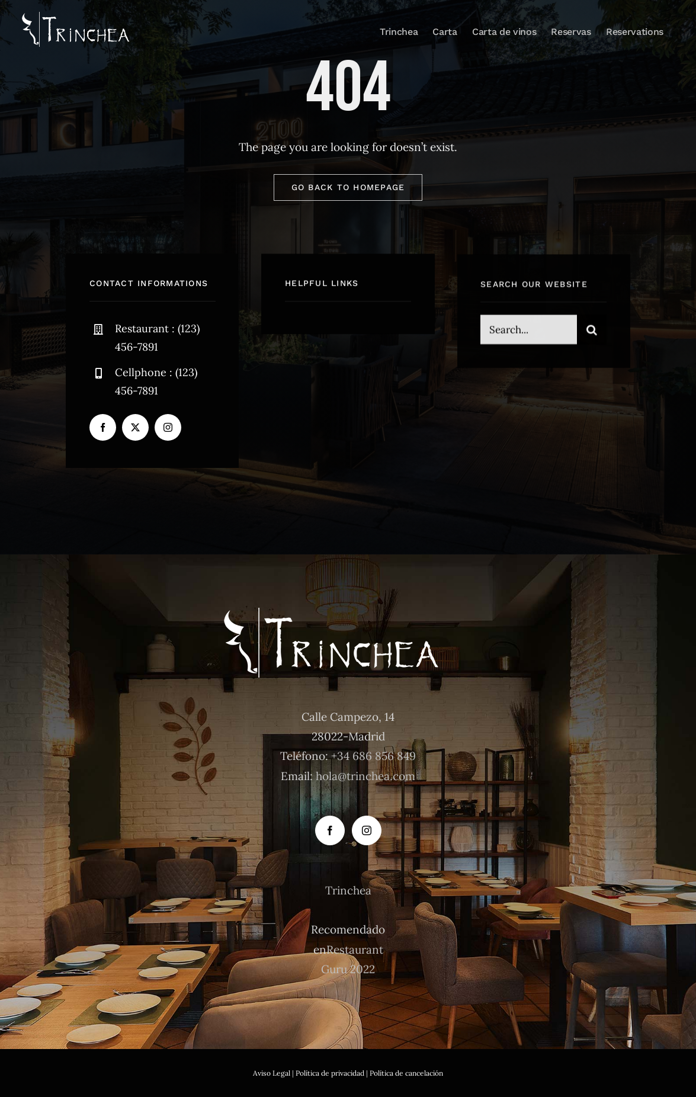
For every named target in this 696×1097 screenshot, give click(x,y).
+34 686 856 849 (373, 756)
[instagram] (168, 427)
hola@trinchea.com (365, 776)
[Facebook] (330, 830)
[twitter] (135, 427)
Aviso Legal (271, 1073)
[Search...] (528, 331)
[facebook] (102, 427)
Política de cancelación (406, 1073)
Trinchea (348, 890)
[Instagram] (366, 830)
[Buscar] (592, 331)
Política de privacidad (330, 1073)
